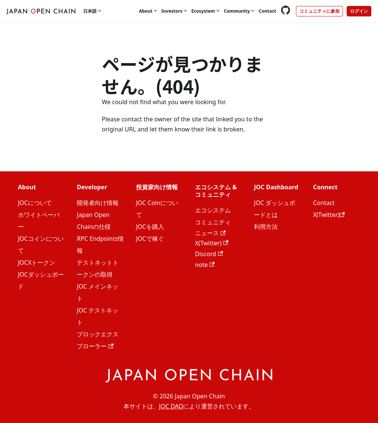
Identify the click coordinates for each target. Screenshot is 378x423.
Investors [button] (172, 11)
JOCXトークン (36, 262)
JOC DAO (171, 406)
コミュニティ (213, 222)
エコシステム (213, 210)
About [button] (145, 11)
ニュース (210, 233)
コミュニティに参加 (319, 11)
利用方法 (266, 227)
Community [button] (237, 11)
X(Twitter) (212, 243)
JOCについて (35, 203)
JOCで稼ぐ (150, 238)
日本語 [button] (90, 11)
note (205, 265)
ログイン (359, 11)
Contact (267, 11)
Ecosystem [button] (203, 11)
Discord (209, 254)
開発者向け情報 (98, 203)
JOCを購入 (150, 227)
